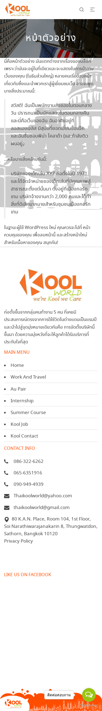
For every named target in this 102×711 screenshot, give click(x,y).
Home (17, 365)
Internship (22, 401)
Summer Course (28, 412)
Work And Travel (28, 377)
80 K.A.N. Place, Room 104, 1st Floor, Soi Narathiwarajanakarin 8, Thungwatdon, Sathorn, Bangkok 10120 (51, 526)
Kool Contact (24, 436)
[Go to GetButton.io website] (89, 705)
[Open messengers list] (89, 695)
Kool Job (19, 424)
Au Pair (18, 389)
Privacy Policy (18, 541)
